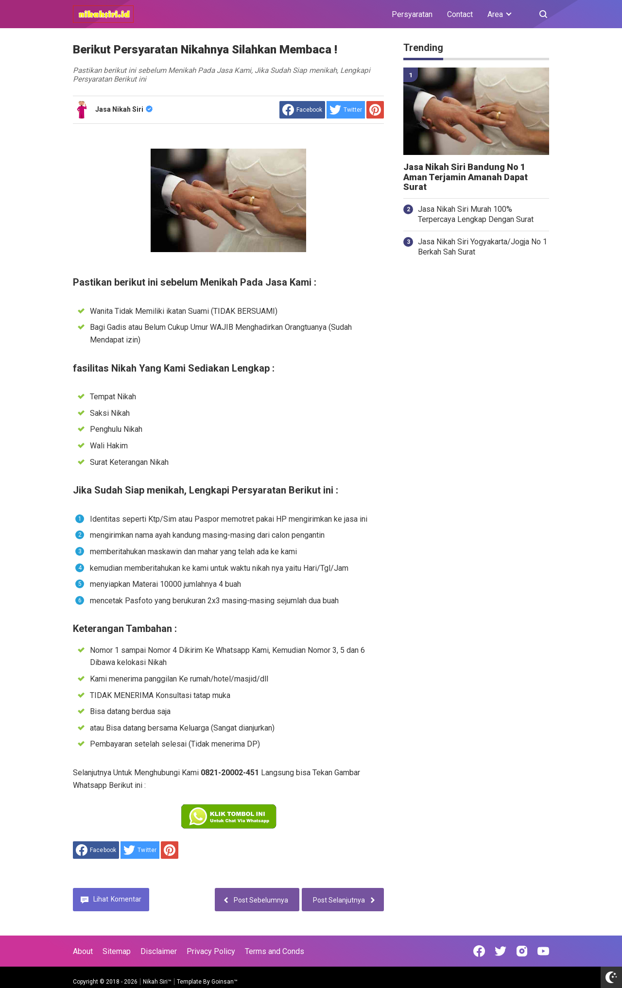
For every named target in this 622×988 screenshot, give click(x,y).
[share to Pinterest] (375, 110)
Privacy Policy (211, 951)
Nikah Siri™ (157, 981)
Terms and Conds (274, 951)
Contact (460, 14)
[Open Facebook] (479, 951)
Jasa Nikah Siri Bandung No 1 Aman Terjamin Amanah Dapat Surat (465, 177)
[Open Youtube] (543, 951)
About (83, 951)
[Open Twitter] (500, 951)
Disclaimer (158, 951)
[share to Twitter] (346, 110)
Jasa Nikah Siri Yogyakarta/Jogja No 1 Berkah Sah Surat (482, 246)
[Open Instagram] (522, 951)
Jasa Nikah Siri (124, 109)
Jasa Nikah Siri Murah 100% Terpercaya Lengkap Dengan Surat (476, 214)
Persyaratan (412, 14)
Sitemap (117, 951)
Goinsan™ (224, 981)
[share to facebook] (302, 110)
